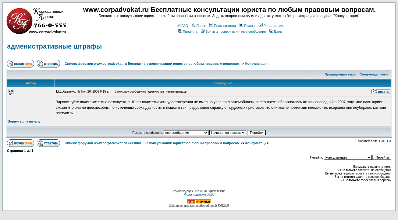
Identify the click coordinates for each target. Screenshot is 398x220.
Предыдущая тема (340, 74)
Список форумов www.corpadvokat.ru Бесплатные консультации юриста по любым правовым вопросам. (153, 63)
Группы (247, 26)
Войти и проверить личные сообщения (233, 31)
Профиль (187, 31)
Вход (275, 31)
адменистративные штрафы (54, 46)
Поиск (198, 26)
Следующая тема (374, 74)
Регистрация (271, 26)
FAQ (182, 26)
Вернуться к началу (24, 121)
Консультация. (257, 63)
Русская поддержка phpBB (199, 194)
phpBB (190, 191)
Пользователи (222, 26)
